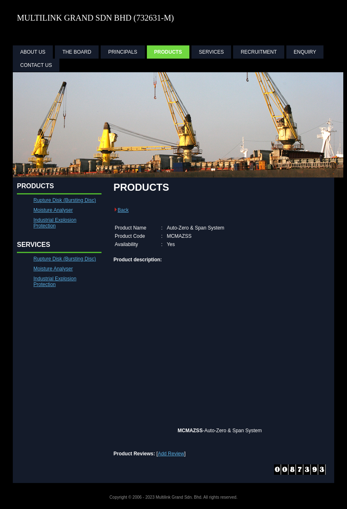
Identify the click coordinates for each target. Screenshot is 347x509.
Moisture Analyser (53, 210)
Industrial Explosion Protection (54, 223)
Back (121, 210)
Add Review (171, 454)
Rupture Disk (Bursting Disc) (64, 200)
